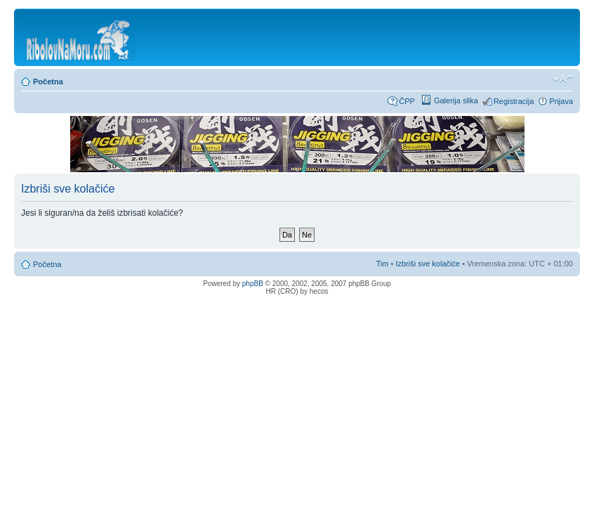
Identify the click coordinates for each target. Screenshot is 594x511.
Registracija (514, 101)
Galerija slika (456, 100)
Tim (382, 263)
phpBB (252, 283)
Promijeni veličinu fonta (563, 78)
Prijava (561, 101)
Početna (48, 81)
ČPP (407, 101)
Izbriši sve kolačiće (427, 263)
